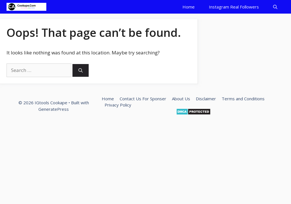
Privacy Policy (118, 105)
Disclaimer (206, 98)
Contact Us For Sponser (143, 98)
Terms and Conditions (243, 98)
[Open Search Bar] (275, 7)
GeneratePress (53, 109)
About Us (181, 98)
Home (188, 7)
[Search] (80, 70)
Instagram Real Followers (234, 7)
